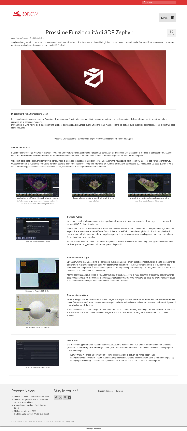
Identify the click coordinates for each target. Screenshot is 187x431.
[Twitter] (60, 397)
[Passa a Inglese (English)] (106, 391)
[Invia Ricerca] (144, 2)
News (43, 38)
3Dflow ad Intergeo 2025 (25, 411)
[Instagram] (65, 397)
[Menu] (167, 17)
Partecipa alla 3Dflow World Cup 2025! (31, 414)
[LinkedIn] (69, 397)
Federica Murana (21, 38)
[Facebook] (56, 397)
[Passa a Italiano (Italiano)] (119, 391)
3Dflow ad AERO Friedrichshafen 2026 (31, 396)
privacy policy (70, 421)
